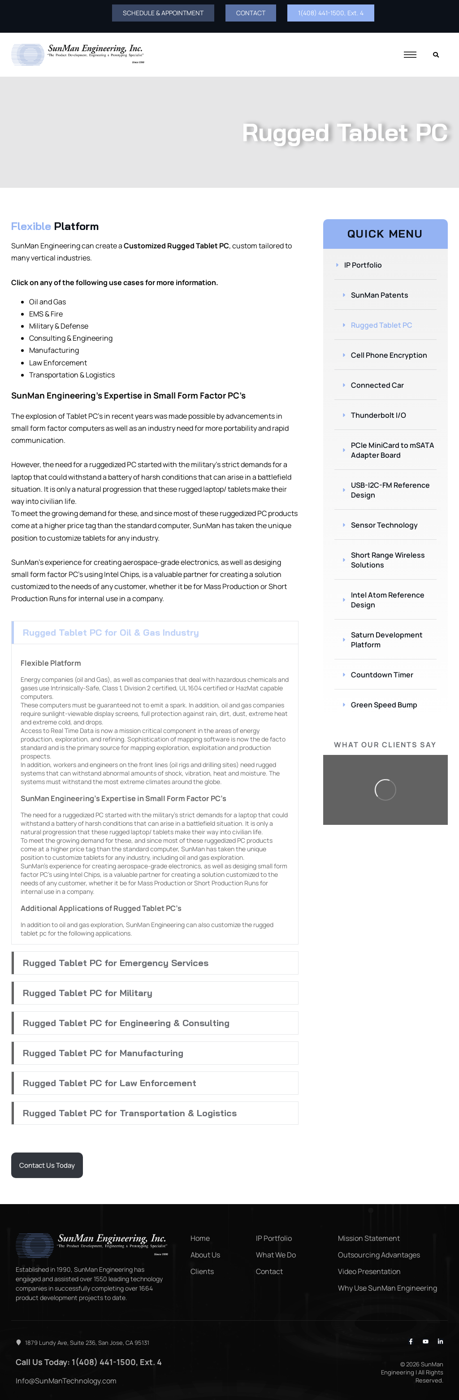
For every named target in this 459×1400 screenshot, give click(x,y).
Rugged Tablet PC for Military (87, 992)
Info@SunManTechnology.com (66, 1381)
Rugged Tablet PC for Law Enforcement (109, 1082)
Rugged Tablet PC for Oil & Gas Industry (111, 632)
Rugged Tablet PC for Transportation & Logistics (130, 1112)
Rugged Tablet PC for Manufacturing (103, 1052)
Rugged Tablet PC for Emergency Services (115, 962)
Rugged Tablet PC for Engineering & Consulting (126, 1022)
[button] (155, 632)
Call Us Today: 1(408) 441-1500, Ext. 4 (89, 1362)
